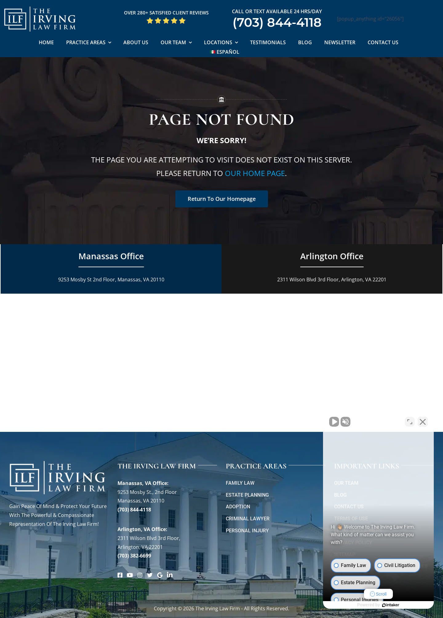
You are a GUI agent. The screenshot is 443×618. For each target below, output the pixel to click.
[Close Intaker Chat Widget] (423, 422)
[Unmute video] (334, 422)
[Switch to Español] (225, 52)
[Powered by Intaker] (390, 605)
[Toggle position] (410, 422)
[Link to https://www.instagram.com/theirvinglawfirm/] (140, 575)
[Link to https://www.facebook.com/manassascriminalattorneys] (120, 575)
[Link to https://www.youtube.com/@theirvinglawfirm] (130, 575)
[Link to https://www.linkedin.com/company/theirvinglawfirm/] (170, 575)
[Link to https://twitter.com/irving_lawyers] (150, 575)
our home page (255, 173)
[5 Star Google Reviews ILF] (166, 19)
